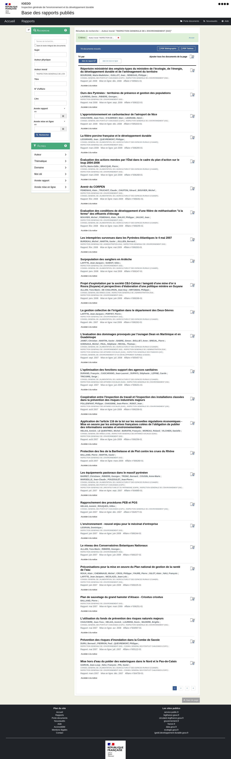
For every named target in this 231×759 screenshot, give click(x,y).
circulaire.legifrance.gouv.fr (171, 718)
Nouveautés (59, 721)
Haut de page (190, 700)
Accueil (59, 712)
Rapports (59, 715)
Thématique (40, 161)
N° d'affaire (39, 89)
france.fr (171, 724)
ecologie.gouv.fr (171, 730)
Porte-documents (59, 718)
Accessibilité (59, 727)
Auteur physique (42, 60)
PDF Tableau (187, 48)
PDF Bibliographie (167, 48)
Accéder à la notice (89, 85)
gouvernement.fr (171, 721)
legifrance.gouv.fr (171, 715)
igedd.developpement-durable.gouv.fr (171, 733)
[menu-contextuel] (35, 45)
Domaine (39, 167)
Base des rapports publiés (48, 12)
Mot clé (38, 174)
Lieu (36, 98)
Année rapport (41, 180)
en (35, 111)
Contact (59, 733)
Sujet (36, 50)
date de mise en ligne (110, 61)
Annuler (191, 38)
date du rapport (88, 61)
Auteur (37, 154)
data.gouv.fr (171, 727)
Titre (36, 79)
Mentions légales (59, 730)
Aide (59, 724)
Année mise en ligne (45, 187)
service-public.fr (171, 712)
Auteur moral (40, 69)
